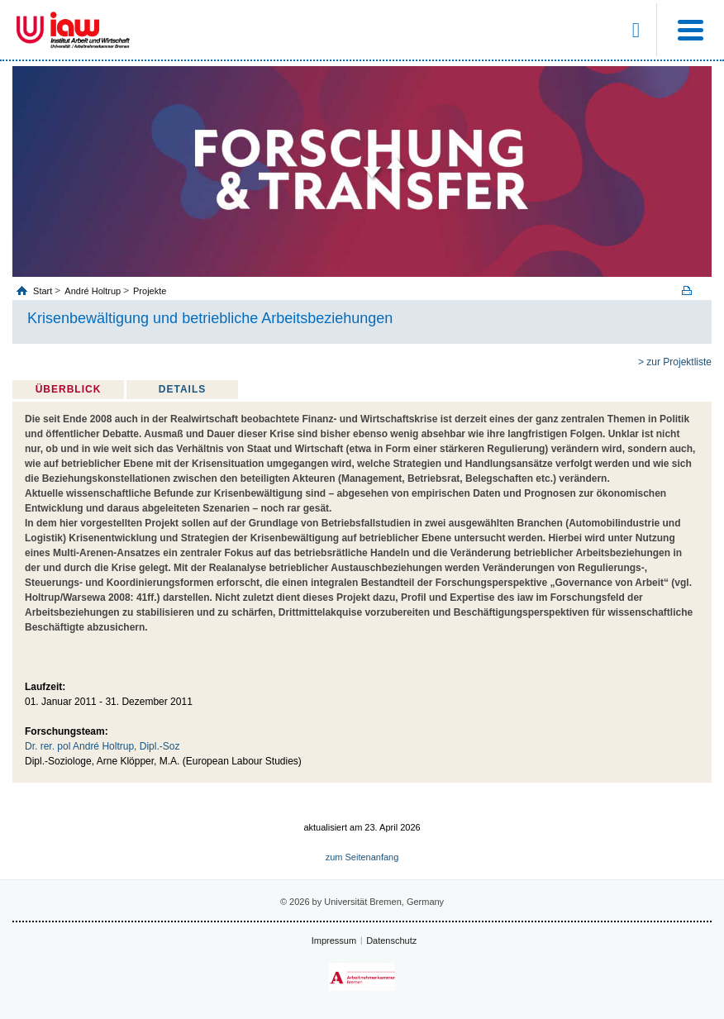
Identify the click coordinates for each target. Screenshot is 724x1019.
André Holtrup (92, 291)
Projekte (149, 291)
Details (182, 389)
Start (44, 291)
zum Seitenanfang (362, 857)
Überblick (69, 389)
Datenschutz (391, 940)
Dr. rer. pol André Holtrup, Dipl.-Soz (102, 746)
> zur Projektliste (675, 362)
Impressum (334, 940)
